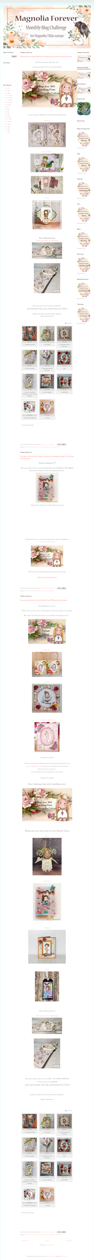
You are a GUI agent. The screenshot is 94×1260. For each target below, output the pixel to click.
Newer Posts (25, 1240)
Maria (47, 928)
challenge (51, 447)
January (7, 121)
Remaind (57, 447)
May (6, 111)
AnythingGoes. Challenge (40, 447)
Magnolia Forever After (47, 577)
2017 (6, 131)
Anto (47, 969)
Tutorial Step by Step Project (47, 591)
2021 (6, 93)
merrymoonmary (50, 1256)
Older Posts (69, 1240)
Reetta (47, 120)
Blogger (64, 1256)
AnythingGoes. (29, 447)
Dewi (47, 836)
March (7, 116)
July (6, 107)
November (8, 97)
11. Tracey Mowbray (47, 720)
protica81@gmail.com (33, 766)
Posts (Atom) (50, 1245)
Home (47, 1240)
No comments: (50, 444)
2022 (6, 90)
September (8, 102)
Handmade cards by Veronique (47, 240)
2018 (6, 129)
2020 (6, 124)
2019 (6, 127)
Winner (60, 1234)
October (7, 100)
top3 (56, 1234)
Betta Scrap (47, 152)
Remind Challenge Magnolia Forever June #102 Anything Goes (46, 56)
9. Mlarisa (47, 650)
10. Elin (47, 682)
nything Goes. (49, 542)
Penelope (47, 881)
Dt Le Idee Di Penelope (31, 591)
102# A (41, 542)
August (7, 104)
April (6, 114)
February (7, 119)
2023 (6, 88)
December (8, 95)
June (6, 109)
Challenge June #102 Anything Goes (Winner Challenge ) (43, 600)
